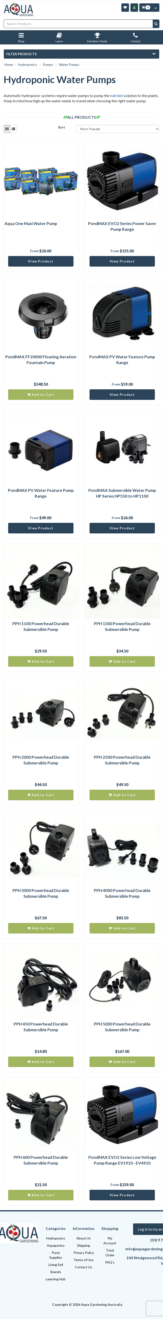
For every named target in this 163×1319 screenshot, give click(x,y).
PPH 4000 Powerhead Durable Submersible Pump (122, 893)
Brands (56, 1272)
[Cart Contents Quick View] (155, 7)
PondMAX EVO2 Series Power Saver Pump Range (122, 226)
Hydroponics (55, 1238)
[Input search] (78, 24)
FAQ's (109, 1262)
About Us (83, 1238)
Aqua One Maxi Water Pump (31, 223)
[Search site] (156, 24)
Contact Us (83, 1267)
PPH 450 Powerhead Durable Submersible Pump (41, 1026)
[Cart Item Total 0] (145, 7)
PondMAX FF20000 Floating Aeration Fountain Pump (40, 359)
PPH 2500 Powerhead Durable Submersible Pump (122, 760)
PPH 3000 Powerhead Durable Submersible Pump (40, 893)
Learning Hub (56, 1279)
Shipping (83, 1245)
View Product (40, 261)
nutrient (116, 95)
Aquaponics (56, 1245)
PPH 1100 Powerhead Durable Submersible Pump (40, 626)
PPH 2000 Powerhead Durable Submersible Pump (40, 760)
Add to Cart (40, 394)
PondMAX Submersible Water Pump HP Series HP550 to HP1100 (122, 493)
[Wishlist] (125, 7)
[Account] (134, 7)
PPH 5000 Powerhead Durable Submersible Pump (122, 1026)
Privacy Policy (83, 1253)
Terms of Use (83, 1260)
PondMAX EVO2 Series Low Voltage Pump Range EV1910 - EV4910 (122, 1160)
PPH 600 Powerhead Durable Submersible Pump (41, 1160)
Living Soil (55, 1265)
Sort (61, 127)
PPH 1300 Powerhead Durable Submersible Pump (122, 626)
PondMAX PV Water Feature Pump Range (122, 359)
